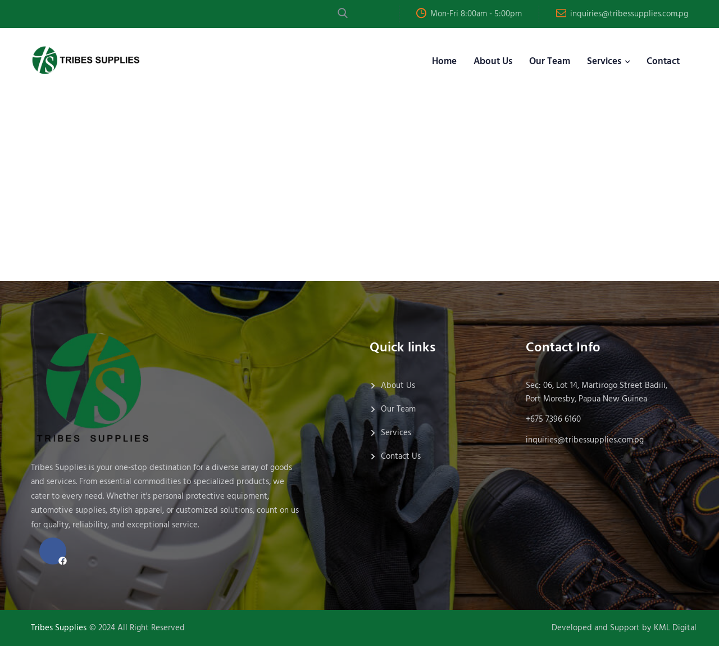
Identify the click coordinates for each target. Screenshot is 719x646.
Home (444, 61)
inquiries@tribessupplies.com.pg (629, 14)
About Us (493, 61)
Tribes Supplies (59, 628)
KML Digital (675, 628)
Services (604, 61)
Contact (663, 61)
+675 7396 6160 (553, 419)
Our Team (549, 61)
